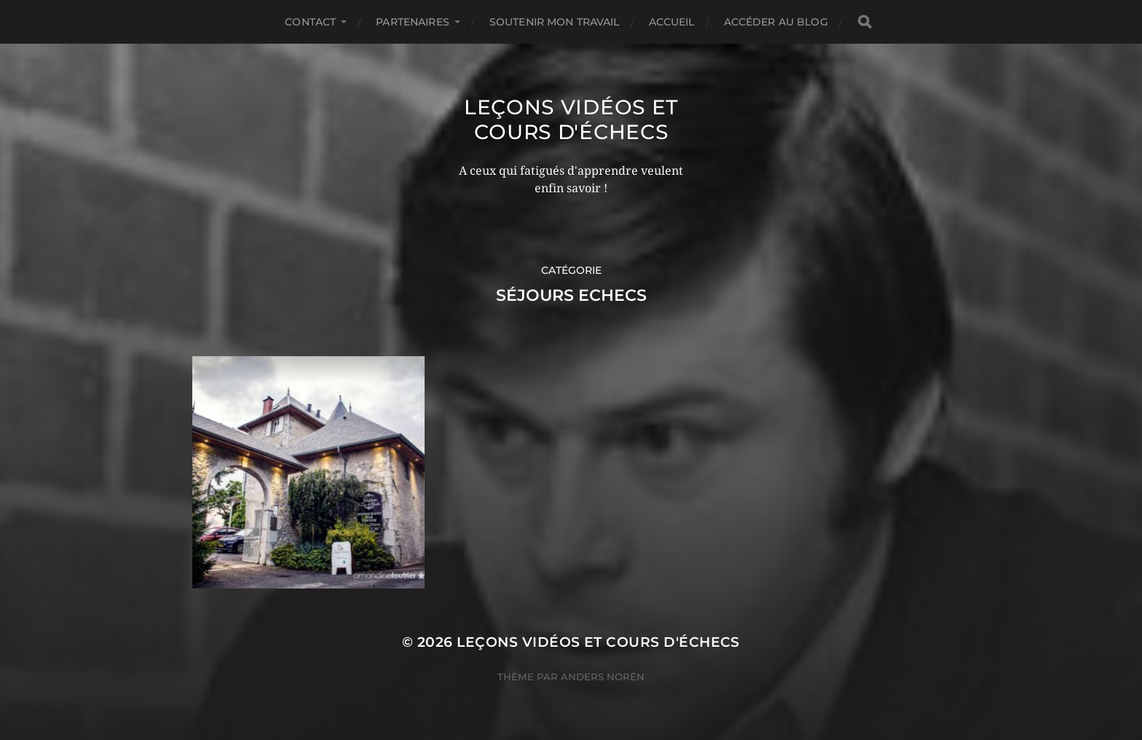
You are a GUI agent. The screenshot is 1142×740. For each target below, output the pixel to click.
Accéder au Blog (776, 21)
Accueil (672, 21)
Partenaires (412, 21)
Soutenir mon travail (554, 21)
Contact (310, 21)
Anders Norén (603, 676)
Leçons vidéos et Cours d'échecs (571, 119)
